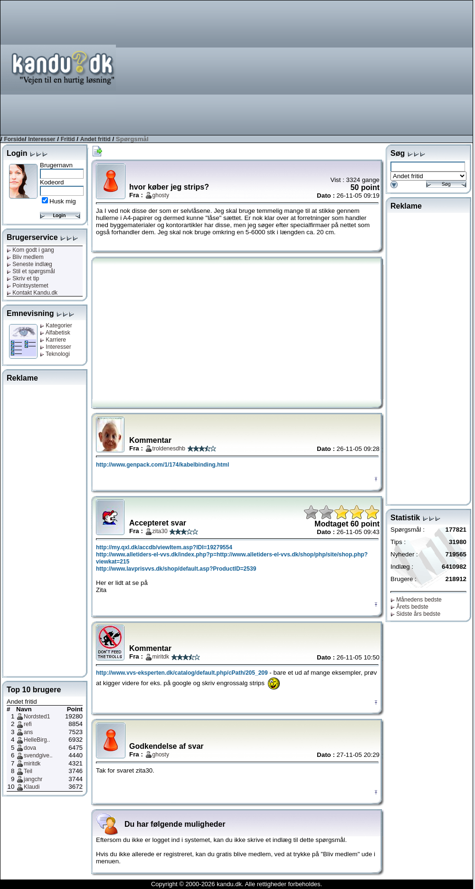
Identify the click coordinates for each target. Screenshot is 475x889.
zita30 (160, 531)
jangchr (33, 779)
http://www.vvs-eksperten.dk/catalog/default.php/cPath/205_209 (182, 672)
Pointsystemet (27, 285)
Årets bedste (409, 606)
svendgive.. (38, 755)
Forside (14, 139)
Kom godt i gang (30, 250)
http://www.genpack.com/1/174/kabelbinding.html (162, 464)
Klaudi (31, 787)
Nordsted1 (37, 716)
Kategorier (56, 325)
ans (28, 732)
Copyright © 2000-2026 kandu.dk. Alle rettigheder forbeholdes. (236, 884)
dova (30, 748)
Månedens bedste (416, 599)
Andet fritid (95, 139)
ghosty (160, 195)
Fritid (68, 139)
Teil (28, 771)
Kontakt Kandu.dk (32, 292)
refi (28, 724)
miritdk (32, 763)
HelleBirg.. (37, 739)
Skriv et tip (23, 278)
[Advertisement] (329, 67)
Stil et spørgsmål (31, 271)
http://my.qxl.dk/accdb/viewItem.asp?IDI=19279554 (164, 547)
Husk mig (62, 201)
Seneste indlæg (29, 264)
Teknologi (55, 354)
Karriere (53, 339)
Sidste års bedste (415, 614)
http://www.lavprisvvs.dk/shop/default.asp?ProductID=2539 (176, 568)
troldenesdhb (168, 448)
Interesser (41, 139)
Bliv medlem (25, 257)
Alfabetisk (55, 332)
